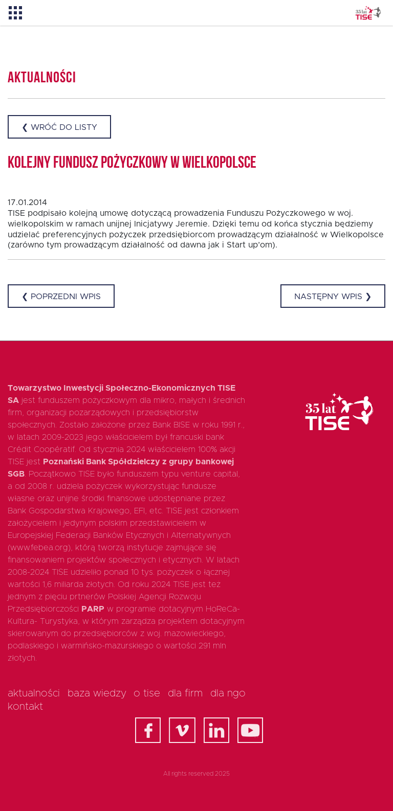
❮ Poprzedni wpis (61, 296)
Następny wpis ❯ (333, 296)
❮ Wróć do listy (59, 127)
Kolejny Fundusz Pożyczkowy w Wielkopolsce (132, 163)
